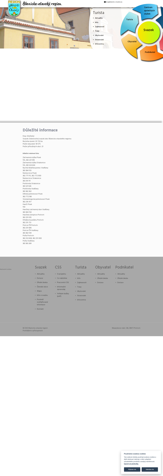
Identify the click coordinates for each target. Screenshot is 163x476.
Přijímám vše (132, 469)
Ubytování (99, 35)
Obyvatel (132, 41)
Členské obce (42, 377)
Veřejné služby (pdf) (63, 385)
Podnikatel (150, 52)
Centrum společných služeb (149, 11)
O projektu (61, 364)
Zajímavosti (99, 26)
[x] (1, 1)
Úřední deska (42, 373)
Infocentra (99, 44)
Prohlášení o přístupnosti (33, 421)
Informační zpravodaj (61, 379)
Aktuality (99, 18)
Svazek (149, 30)
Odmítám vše (150, 469)
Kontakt (40, 399)
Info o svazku (42, 386)
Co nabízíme (62, 369)
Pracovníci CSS (63, 373)
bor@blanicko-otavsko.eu (114, 2)
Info (96, 22)
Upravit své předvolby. (131, 464)
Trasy (97, 31)
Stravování (99, 39)
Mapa (39, 381)
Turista (129, 19)
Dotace (40, 369)
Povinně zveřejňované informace (42, 393)
